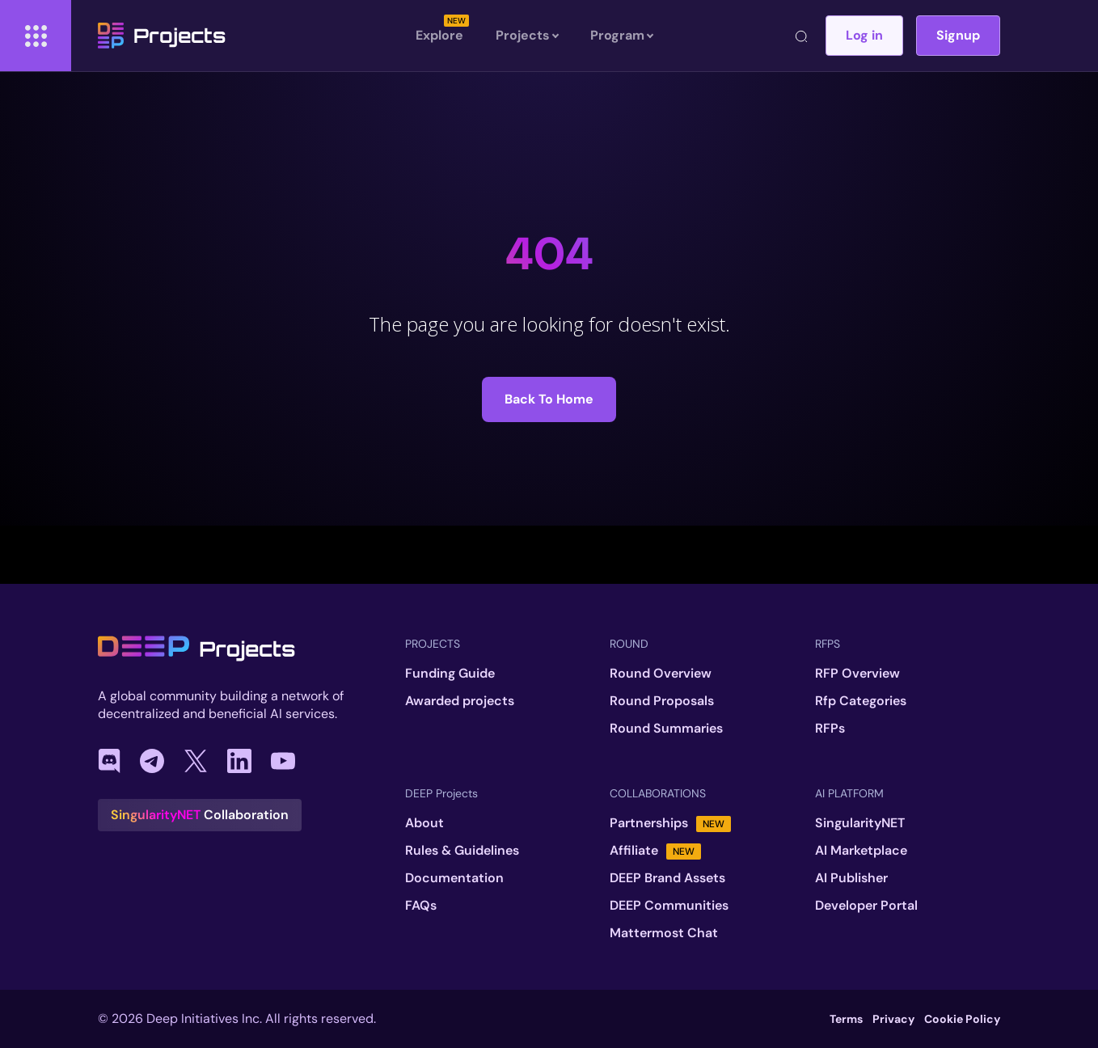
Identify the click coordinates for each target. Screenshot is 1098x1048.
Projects (162, 36)
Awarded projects (459, 701)
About (424, 823)
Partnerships (670, 823)
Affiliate (655, 851)
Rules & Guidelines (462, 851)
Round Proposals (662, 701)
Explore (439, 35)
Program (621, 35)
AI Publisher (851, 878)
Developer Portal (866, 906)
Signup (958, 35)
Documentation (454, 878)
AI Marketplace (861, 851)
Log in (864, 35)
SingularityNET (860, 823)
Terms (846, 1019)
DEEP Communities (669, 906)
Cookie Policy (962, 1019)
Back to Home (549, 399)
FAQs (421, 906)
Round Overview (661, 674)
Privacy (893, 1019)
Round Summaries (666, 728)
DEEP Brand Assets (667, 878)
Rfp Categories (860, 701)
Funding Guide (450, 674)
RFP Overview (857, 674)
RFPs (830, 728)
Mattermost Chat (664, 933)
